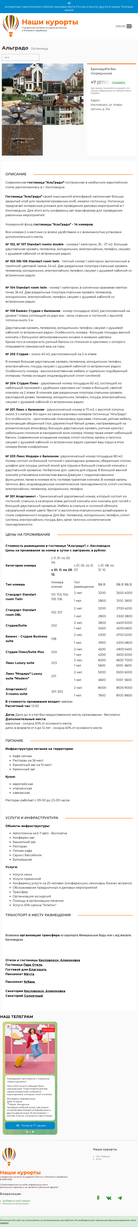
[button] (27, 1132)
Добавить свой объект (17, 1200)
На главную (103, 1156)
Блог (99, 1159)
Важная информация (16, 1203)
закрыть (4, 1223)
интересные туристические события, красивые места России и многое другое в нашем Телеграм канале (69, 6)
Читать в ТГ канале (31, 1125)
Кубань (29, 981)
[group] (30, 1078)
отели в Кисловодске (20, 57)
